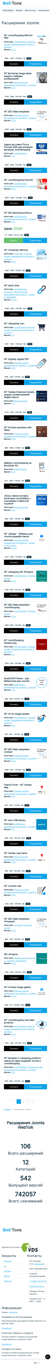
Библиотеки (19, 685)
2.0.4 (13, 121)
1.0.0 (13, 368)
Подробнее (35, 63)
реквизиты (39, 1264)
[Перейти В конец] (39, 1100)
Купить (13, 240)
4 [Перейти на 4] (32, 1102)
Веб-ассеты (30, 10)
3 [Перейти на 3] (27, 1102)
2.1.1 (13, 654)
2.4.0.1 (14, 300)
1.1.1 (12, 335)
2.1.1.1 (13, 581)
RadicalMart (8, 10)
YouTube (7, 1271)
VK (5, 1266)
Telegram (8, 1261)
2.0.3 (13, 189)
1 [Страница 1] (18, 1102)
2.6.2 (13, 963)
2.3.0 (13, 862)
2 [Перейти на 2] (23, 1102)
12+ (48, 1356)
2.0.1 (13, 222)
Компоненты (44, 10)
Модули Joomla (20, 82)
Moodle (19, 10)
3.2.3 (13, 50)
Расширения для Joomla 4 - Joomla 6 (20, 85)
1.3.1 (13, 829)
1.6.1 (13, 156)
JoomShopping (20, 42)
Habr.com (8, 1281)
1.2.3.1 (13, 996)
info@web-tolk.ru (36, 1286)
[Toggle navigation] (47, 3)
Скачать (14, 63)
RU (36, 1362)
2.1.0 (13, 690)
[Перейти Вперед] (36, 1100)
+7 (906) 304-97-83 (37, 1281)
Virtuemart (18, 254)
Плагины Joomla (21, 115)
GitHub (7, 1276)
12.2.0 (13, 548)
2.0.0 (13, 262)
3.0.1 (13, 88)
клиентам (13, 1312)
